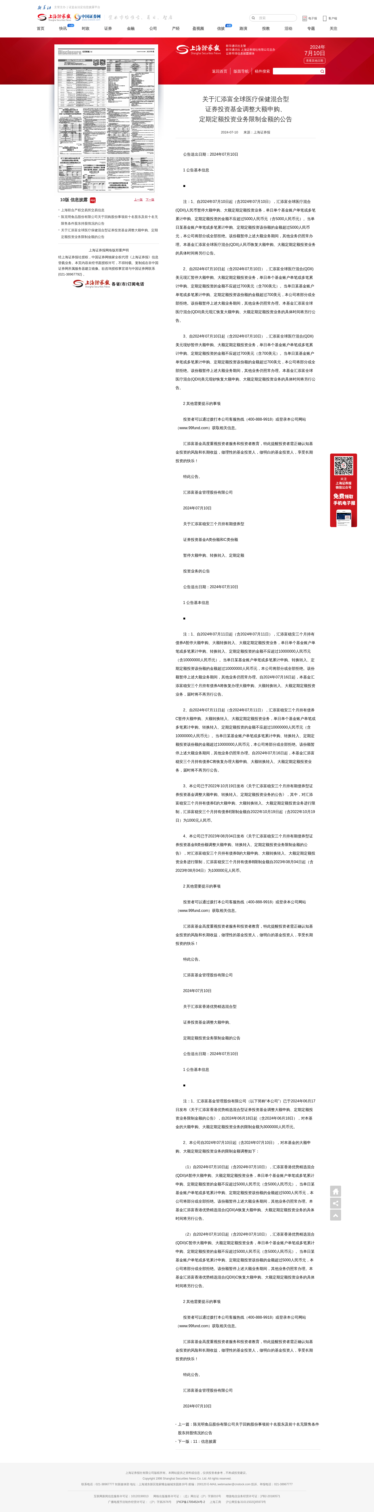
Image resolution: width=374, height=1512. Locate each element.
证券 (108, 28)
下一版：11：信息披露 (197, 1441)
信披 (221, 28)
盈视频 (198, 28)
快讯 (63, 28)
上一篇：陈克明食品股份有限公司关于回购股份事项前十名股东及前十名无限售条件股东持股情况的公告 (248, 1428)
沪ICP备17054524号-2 (190, 1502)
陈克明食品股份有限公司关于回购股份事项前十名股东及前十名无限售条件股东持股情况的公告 (109, 220)
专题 (311, 28)
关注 (333, 28)
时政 (85, 28)
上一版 (138, 199)
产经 (176, 28)
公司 (153, 28)
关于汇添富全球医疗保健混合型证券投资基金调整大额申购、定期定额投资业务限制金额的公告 (109, 233)
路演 (243, 28)
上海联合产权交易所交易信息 (82, 210)
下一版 (150, 199)
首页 (40, 28)
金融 (131, 28)
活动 (288, 28)
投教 (266, 28)
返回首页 (219, 71)
